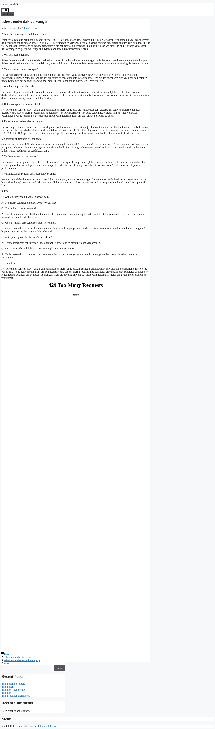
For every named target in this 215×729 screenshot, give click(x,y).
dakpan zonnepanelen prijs (15, 695)
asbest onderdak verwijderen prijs (22, 660)
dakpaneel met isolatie (13, 689)
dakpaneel (6, 692)
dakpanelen (7, 686)
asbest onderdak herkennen (18, 657)
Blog (6, 653)
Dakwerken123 (9, 4)
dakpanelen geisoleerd (13, 683)
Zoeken (5, 663)
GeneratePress (48, 726)
